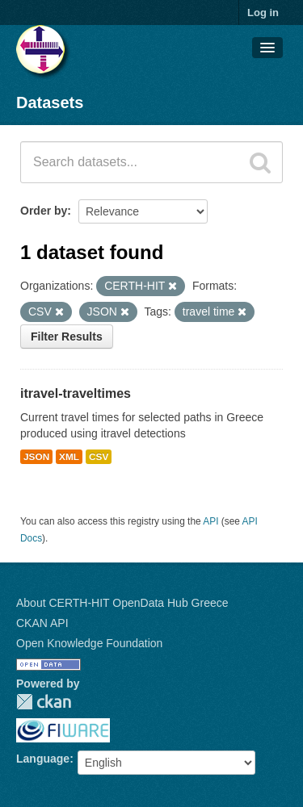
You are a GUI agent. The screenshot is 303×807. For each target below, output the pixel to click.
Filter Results (67, 336)
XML (69, 456)
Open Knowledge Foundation (89, 643)
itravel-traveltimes (75, 393)
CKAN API (42, 623)
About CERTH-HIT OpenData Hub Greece (122, 602)
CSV (98, 456)
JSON (36, 456)
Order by (43, 210)
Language (42, 758)
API (210, 521)
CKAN (43, 701)
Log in (263, 12)
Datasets (49, 102)
